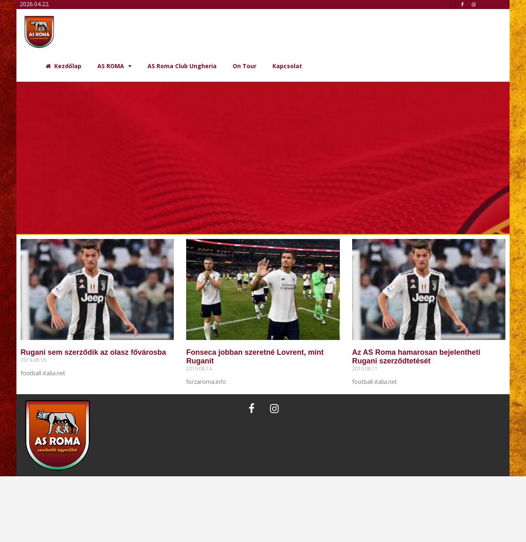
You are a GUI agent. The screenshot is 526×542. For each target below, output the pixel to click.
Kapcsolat (287, 66)
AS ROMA (114, 66)
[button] (454, 4)
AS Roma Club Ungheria (182, 66)
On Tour (244, 66)
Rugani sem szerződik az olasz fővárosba (93, 352)
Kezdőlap (63, 66)
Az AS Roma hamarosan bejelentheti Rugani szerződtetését (416, 356)
